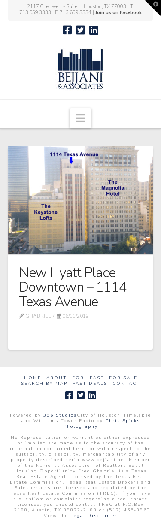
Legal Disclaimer (93, 516)
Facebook (131, 12)
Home (32, 378)
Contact (126, 384)
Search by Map (44, 384)
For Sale (123, 378)
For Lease (88, 378)
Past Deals (90, 384)
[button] (80, 118)
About (56, 378)
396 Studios (60, 415)
